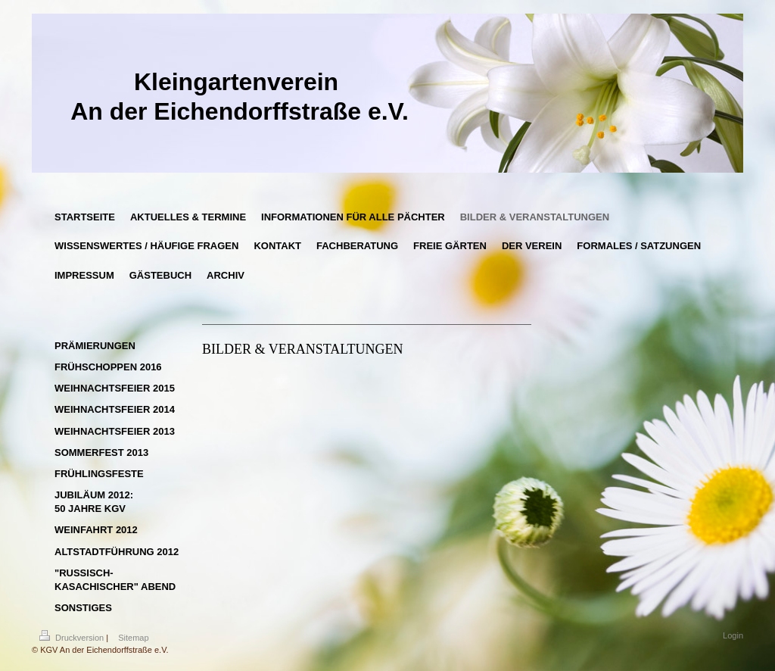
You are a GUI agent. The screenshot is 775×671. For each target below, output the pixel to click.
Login (733, 635)
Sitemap (133, 637)
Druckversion (72, 637)
